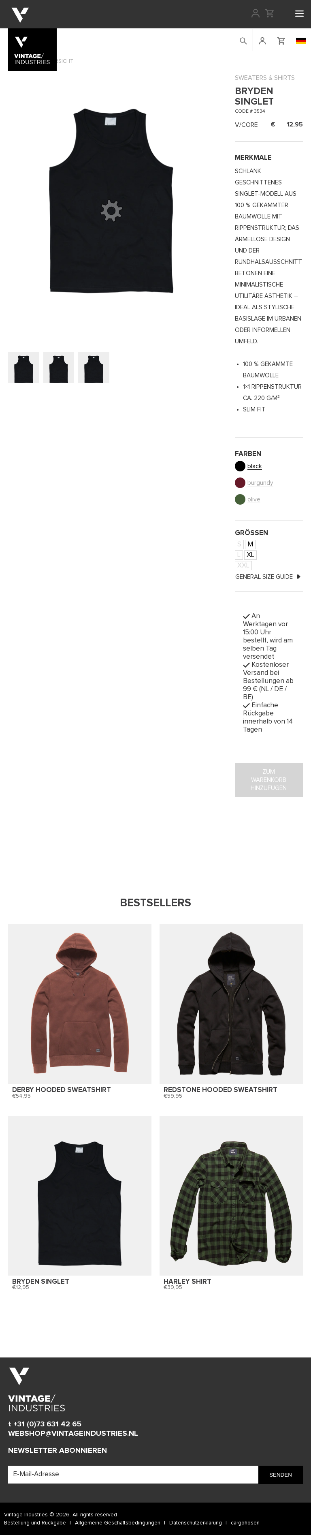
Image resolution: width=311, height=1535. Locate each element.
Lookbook (139, 39)
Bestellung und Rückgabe (35, 1523)
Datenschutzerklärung (195, 1523)
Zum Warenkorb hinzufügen (269, 780)
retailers (199, 39)
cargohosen (245, 1523)
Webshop (107, 39)
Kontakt (169, 39)
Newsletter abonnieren (57, 1450)
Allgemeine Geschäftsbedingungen (117, 1523)
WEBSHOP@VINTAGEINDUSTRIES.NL (73, 1433)
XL (250, 555)
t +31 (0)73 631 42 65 (44, 1424)
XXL (243, 565)
